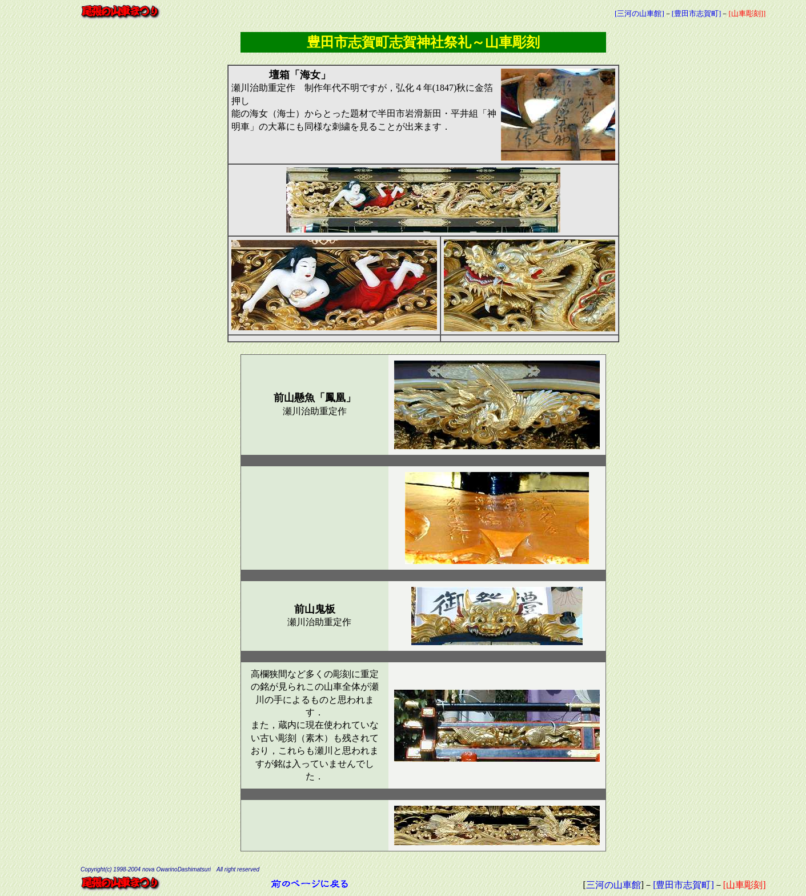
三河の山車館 (613, 885)
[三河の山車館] (639, 13)
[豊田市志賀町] (696, 13)
